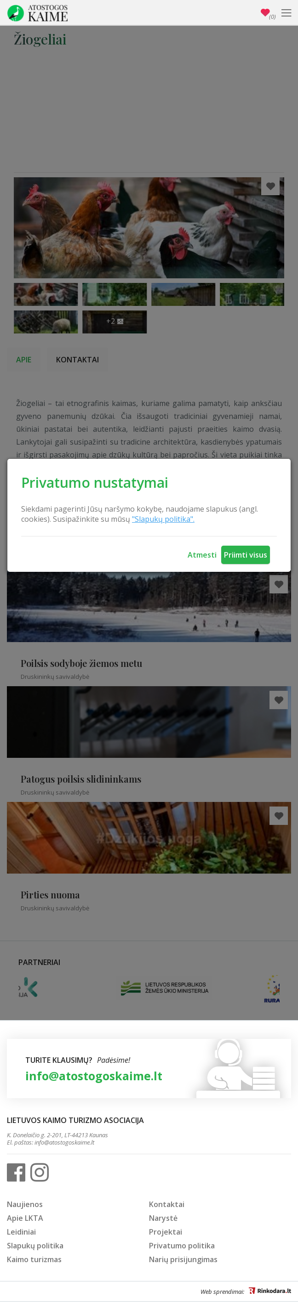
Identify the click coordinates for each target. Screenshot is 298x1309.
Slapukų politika (35, 1246)
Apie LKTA (25, 1218)
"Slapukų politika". (163, 519)
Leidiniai (21, 1232)
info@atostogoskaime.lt (93, 1075)
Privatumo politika (182, 1246)
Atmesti (202, 555)
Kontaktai (166, 1204)
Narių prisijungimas (183, 1259)
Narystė (163, 1218)
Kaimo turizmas (34, 1259)
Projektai (165, 1232)
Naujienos (25, 1204)
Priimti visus (245, 555)
